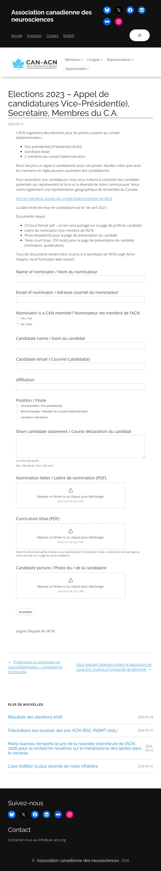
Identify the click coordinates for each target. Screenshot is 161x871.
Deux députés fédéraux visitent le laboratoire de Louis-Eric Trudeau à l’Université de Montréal (114, 667)
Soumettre (25, 612)
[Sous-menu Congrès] (102, 60)
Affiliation (25, 380)
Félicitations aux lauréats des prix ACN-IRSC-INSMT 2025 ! (63, 730)
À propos (34, 35)
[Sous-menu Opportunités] (88, 69)
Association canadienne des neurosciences (51, 16)
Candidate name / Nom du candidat (50, 338)
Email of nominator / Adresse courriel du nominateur (67, 292)
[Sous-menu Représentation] (133, 60)
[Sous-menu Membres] (82, 60)
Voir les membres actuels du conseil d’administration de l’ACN (64, 198)
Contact (52, 35)
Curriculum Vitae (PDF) (38, 518)
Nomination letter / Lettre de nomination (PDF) (61, 478)
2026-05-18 (145, 717)
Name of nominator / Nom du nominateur (56, 272)
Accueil (16, 35)
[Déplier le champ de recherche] (140, 35)
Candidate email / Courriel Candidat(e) (53, 359)
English (68, 35)
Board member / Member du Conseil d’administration (52, 411)
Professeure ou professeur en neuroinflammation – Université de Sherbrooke (35, 666)
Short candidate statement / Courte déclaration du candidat (73, 431)
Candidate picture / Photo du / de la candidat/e (61, 568)
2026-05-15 (145, 730)
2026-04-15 (149, 748)
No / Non (24, 324)
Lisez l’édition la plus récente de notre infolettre (53, 766)
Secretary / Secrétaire (32, 417)
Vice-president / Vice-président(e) (39, 406)
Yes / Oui (24, 318)
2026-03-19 (145, 766)
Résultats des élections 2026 (35, 717)
